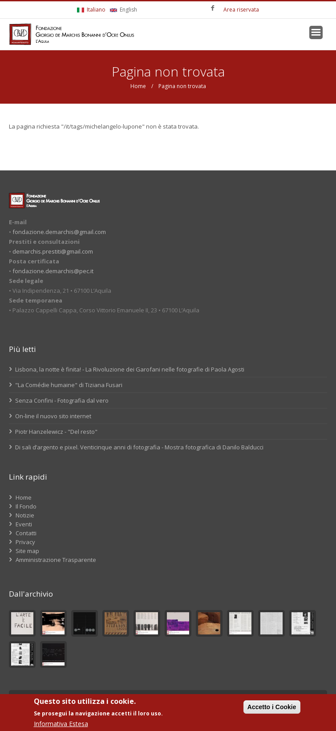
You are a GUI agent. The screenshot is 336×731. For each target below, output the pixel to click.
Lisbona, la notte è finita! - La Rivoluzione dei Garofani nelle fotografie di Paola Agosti (126, 369)
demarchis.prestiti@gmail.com (52, 251)
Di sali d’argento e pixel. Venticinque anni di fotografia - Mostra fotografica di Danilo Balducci (136, 447)
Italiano (91, 9)
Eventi (24, 524)
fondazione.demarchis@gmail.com (59, 232)
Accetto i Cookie (271, 707)
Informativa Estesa (61, 723)
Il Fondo (26, 506)
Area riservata (241, 9)
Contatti (26, 533)
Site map (27, 551)
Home (138, 86)
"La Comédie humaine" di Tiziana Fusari (65, 385)
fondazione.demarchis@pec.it (52, 271)
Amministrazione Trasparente (56, 560)
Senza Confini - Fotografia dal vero (59, 400)
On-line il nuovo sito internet (50, 416)
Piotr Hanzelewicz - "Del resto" (53, 432)
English (123, 9)
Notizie (25, 515)
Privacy (25, 542)
